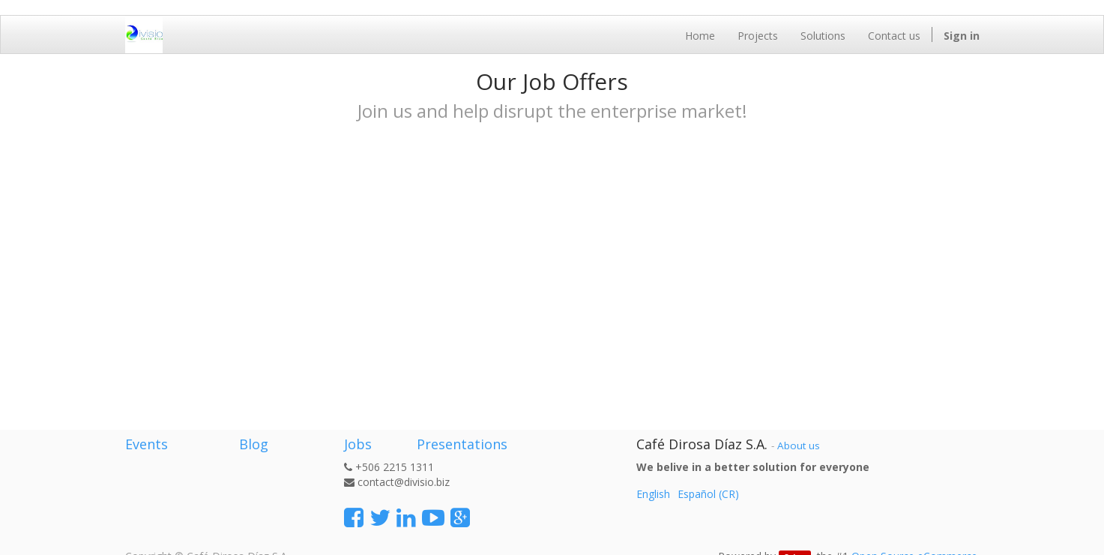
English (653, 494)
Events (146, 444)
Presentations (460, 444)
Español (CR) (708, 494)
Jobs (358, 444)
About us (798, 445)
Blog (253, 444)
